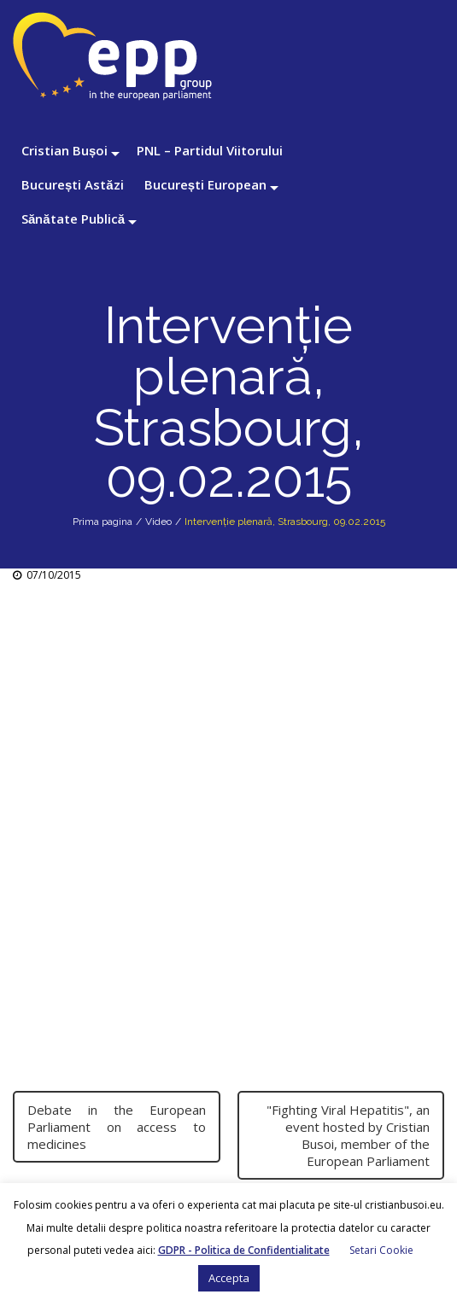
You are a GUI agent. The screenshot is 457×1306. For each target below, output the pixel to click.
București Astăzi (72, 184)
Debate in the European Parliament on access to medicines (116, 1126)
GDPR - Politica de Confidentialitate (244, 1250)
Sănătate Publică (73, 218)
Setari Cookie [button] (381, 1250)
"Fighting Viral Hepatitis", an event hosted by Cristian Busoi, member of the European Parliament (348, 1135)
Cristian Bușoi (64, 150)
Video (158, 522)
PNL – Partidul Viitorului (210, 150)
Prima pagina (102, 522)
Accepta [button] (228, 1278)
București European (205, 184)
